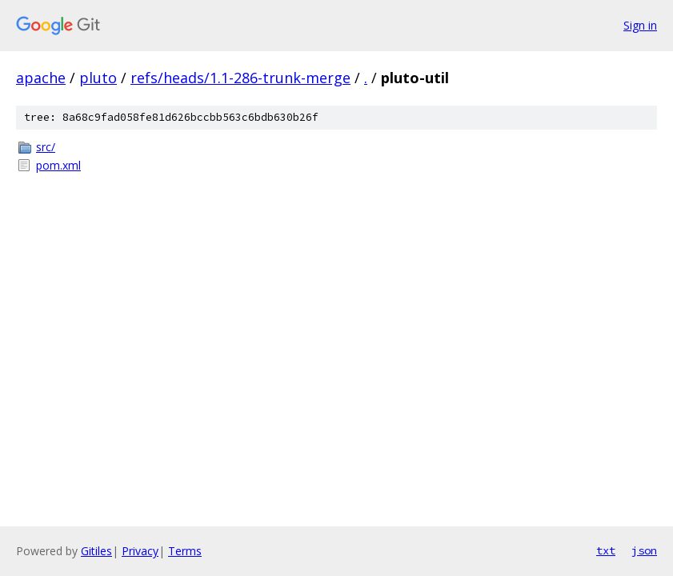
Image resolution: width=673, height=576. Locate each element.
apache (41, 77)
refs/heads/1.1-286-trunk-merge (240, 77)
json (644, 550)
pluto (98, 77)
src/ (45, 146)
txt (605, 550)
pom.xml (58, 165)
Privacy (140, 550)
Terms (185, 550)
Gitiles (96, 550)
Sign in (640, 25)
